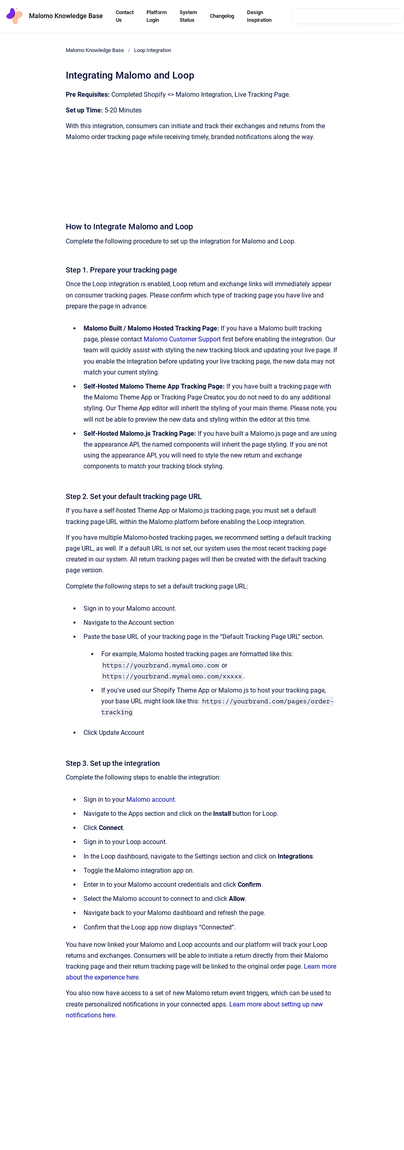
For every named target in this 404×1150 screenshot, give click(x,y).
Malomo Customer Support (182, 339)
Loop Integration (152, 50)
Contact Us (125, 16)
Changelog (222, 16)
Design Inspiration (259, 16)
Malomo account (150, 799)
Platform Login (157, 16)
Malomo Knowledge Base (66, 16)
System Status (188, 16)
